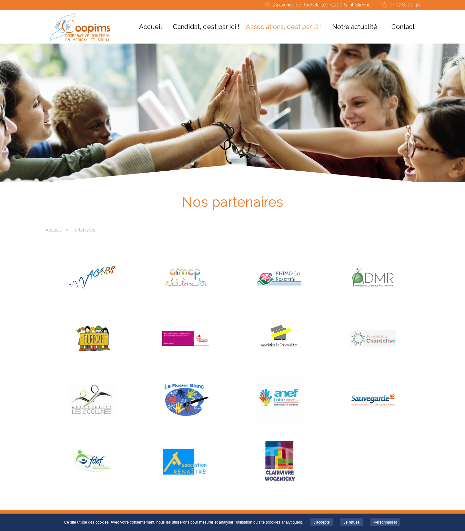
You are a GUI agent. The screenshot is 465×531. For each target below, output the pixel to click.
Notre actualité (354, 27)
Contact (403, 27)
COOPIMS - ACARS (80, 26)
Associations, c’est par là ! (284, 27)
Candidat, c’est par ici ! (206, 27)
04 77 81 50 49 (404, 4)
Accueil (150, 27)
